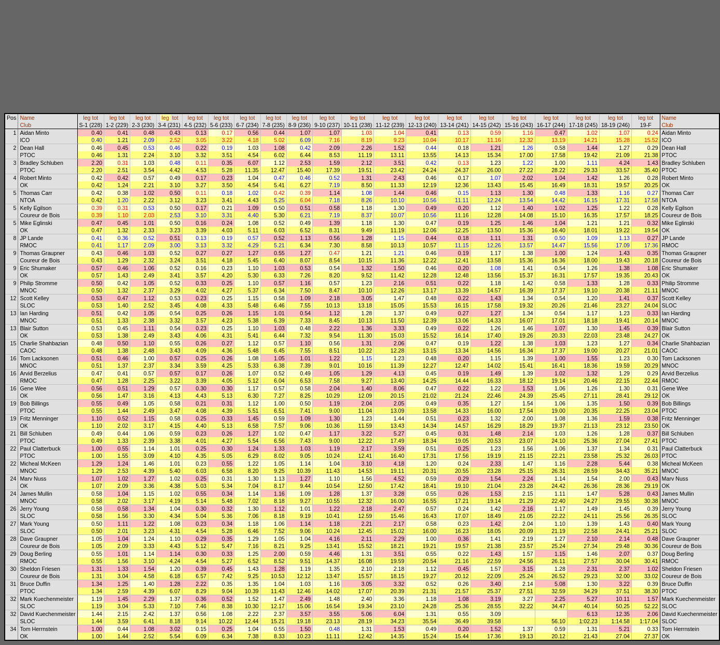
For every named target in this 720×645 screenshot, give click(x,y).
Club (25, 125)
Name (27, 118)
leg (86, 118)
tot (95, 118)
